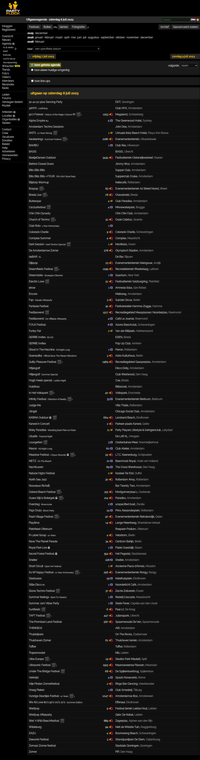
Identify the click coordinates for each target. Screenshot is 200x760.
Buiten (47, 26)
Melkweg (120, 293)
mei (73, 37)
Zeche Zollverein (125, 590)
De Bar (119, 256)
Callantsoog (153, 739)
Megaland (121, 114)
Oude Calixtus (123, 219)
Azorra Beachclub (126, 324)
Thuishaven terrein (126, 640)
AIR (117, 628)
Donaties (7, 140)
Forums (6, 98)
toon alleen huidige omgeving (50, 70)
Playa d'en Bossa (158, 132)
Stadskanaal (139, 553)
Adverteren (8, 151)
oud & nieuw (9, 58)
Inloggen (7, 26)
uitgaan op (54, 93)
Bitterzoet (121, 386)
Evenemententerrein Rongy (131, 572)
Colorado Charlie (125, 232)
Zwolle (140, 504)
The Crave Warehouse (128, 467)
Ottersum (142, 529)
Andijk (157, 263)
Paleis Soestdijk (124, 547)
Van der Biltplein (125, 330)
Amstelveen (146, 696)
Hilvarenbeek (148, 139)
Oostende (144, 492)
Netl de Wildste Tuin (127, 727)
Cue (117, 380)
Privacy (6, 158)
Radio (5, 88)
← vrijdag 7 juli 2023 (41, 56)
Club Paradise (123, 201)
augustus (93, 37)
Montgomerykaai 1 (126, 492)
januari (39, 37)
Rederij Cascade (125, 597)
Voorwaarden (10, 155)
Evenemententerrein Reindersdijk (134, 516)
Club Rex (120, 145)
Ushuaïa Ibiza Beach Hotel (131, 132)
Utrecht (128, 151)
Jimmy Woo (122, 163)
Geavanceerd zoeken (185, 26)
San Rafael (139, 287)
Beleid (6, 144)
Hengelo (134, 436)
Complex (120, 238)
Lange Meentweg (125, 522)
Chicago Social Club (127, 411)
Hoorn (131, 244)
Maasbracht (143, 597)
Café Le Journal (124, 318)
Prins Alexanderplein (127, 510)
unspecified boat (125, 504)
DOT (118, 102)
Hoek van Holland (147, 461)
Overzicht (7, 36)
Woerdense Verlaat (148, 522)
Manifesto (121, 244)
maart (58, 37)
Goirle (145, 423)
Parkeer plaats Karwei (128, 423)
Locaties (7, 115)
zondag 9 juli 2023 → (185, 56)
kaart (5, 51)
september (107, 37)
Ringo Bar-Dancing (126, 683)
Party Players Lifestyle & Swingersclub (138, 430)
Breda (134, 194)
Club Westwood (124, 374)
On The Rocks (123, 634)
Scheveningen (144, 232)
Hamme (157, 306)
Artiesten (7, 112)
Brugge (140, 207)
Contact (6, 129)
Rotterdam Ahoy (125, 479)
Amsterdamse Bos (126, 696)
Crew (5, 133)
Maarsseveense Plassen (129, 665)
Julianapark (122, 615)
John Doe (120, 126)
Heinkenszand (144, 330)
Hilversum (133, 145)
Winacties (11, 66)
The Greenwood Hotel (128, 120)
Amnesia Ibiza (123, 287)
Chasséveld (122, 194)
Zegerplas (121, 720)
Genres (63, 26)
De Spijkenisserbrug (127, 671)
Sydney (147, 120)
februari (49, 37)
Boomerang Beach (126, 733)
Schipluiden (145, 454)
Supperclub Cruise (126, 176)
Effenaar (120, 702)
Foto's (5, 73)
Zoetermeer (140, 634)
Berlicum (157, 399)
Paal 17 (119, 609)
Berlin (136, 300)
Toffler (118, 646)
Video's (6, 77)
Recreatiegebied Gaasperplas (133, 361)
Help (5, 147)
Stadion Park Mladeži (127, 659)
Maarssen (151, 665)
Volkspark (121, 392)
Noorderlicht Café (125, 584)
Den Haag (142, 374)
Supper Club (122, 170)
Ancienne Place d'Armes (129, 566)
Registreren (8, 29)
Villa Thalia (121, 405)
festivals (7, 55)
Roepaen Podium (125, 529)
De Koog (130, 609)
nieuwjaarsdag (10, 62)
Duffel (138, 473)
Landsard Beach (125, 417)
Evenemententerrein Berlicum (133, 399)
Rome (141, 677)
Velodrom (121, 535)
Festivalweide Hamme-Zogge (133, 306)
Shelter (119, 559)
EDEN (118, 337)
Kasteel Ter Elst (124, 473)
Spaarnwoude (150, 621)
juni (79, 37)
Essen (139, 590)
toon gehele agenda (45, 64)
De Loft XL (121, 436)
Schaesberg (136, 114)
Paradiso (120, 498)
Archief (164, 26)
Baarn (138, 547)
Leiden (125, 652)
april (66, 37)
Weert (163, 188)
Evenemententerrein (127, 139)
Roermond (175, 312)
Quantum (120, 275)
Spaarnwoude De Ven (128, 621)
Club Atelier (122, 448)
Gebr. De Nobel (124, 714)
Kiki (117, 652)
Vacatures (8, 136)
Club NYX (121, 108)
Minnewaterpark (124, 207)
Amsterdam (135, 108)
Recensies (8, 84)
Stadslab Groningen (127, 745)
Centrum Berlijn (124, 541)
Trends (6, 69)
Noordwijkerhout (148, 442)
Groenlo (137, 219)
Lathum (154, 269)
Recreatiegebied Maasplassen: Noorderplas (141, 312)
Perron (119, 349)
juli (84, 37)
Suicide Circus (123, 300)
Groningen (128, 102)
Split (144, 659)
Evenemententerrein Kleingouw (133, 263)
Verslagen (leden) (12, 102)
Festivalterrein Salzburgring (131, 281)
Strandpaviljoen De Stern (129, 739)
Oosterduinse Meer (126, 442)
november (132, 37)
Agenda (6, 43)
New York (133, 275)
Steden (6, 122)
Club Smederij (123, 690)
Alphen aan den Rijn (140, 720)
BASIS (119, 151)
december (41, 33)
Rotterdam (134, 182)
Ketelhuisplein (123, 578)
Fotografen (78, 26)
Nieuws (6, 39)
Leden (6, 94)
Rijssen (128, 256)
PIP (117, 751)
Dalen (158, 516)
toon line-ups (40, 81)
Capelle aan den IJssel (143, 603)
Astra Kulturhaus (125, 355)
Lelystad (167, 430)
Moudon (150, 566)
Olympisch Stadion (126, 250)
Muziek (6, 105)
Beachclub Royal (125, 461)
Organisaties (9, 119)
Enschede (134, 392)
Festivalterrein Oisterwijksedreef (133, 157)
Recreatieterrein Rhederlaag (131, 269)
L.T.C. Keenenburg (126, 454)
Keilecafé (120, 182)
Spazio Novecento (126, 677)
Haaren (158, 157)
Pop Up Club (123, 343)
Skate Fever (122, 603)
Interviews (8, 80)
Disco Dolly (121, 368)
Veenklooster (146, 683)
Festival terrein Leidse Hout (131, 708)
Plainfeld (154, 281)
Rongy (152, 572)
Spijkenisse (146, 671)
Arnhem (136, 343)
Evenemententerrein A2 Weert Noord (137, 188)
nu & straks (8, 47)
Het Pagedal (122, 553)
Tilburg (137, 690)
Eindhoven (142, 417)
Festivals (34, 26)
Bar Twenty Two (125, 485)
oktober (120, 37)
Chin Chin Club (124, 213)
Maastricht (133, 238)
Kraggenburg (148, 727)
